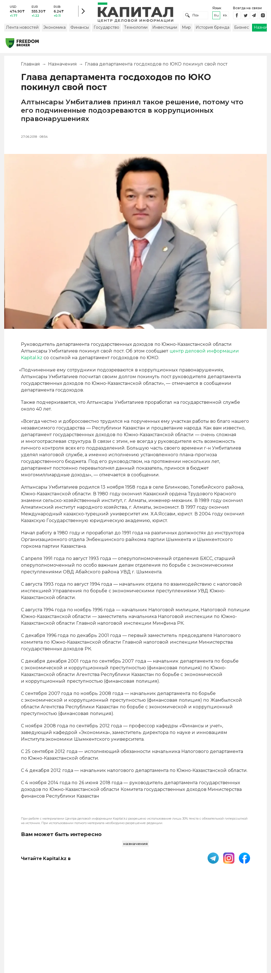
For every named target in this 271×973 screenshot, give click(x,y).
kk (225, 16)
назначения (135, 845)
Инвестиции (164, 28)
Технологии (136, 28)
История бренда (212, 28)
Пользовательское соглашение (121, 927)
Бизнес (241, 28)
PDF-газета (82, 927)
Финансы (79, 28)
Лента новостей (22, 28)
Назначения (62, 65)
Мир (186, 28)
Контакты (173, 924)
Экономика (54, 28)
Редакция (245, 924)
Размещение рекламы (203, 927)
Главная (30, 65)
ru (216, 16)
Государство (106, 28)
